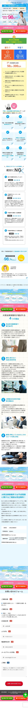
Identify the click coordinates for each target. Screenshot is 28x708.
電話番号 (5, 642)
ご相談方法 (4, 609)
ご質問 (3, 663)
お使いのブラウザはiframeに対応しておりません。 (14, 554)
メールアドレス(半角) (8, 652)
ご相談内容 (4, 599)
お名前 (4, 621)
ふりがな (4, 631)
